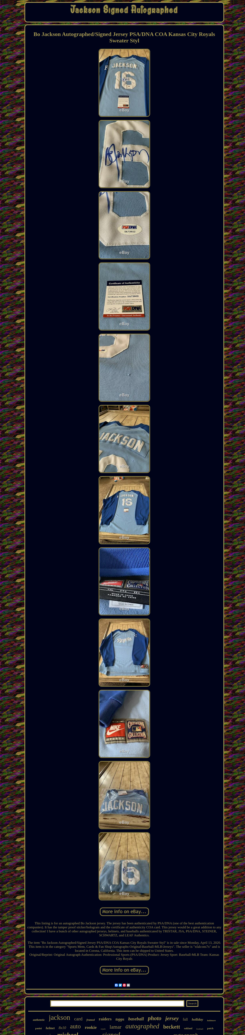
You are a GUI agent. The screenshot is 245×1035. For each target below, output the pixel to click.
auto (75, 1026)
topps (119, 1019)
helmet (50, 1028)
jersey (172, 1018)
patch (210, 1028)
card (78, 1018)
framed (90, 1019)
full (185, 1019)
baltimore (211, 1020)
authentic (39, 1019)
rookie (90, 1027)
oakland (188, 1028)
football (199, 1029)
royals (103, 1029)
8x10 (62, 1028)
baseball (136, 1018)
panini (38, 1028)
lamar (115, 1027)
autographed (142, 1026)
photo (155, 1018)
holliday (197, 1019)
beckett (171, 1027)
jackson (59, 1017)
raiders (105, 1019)
